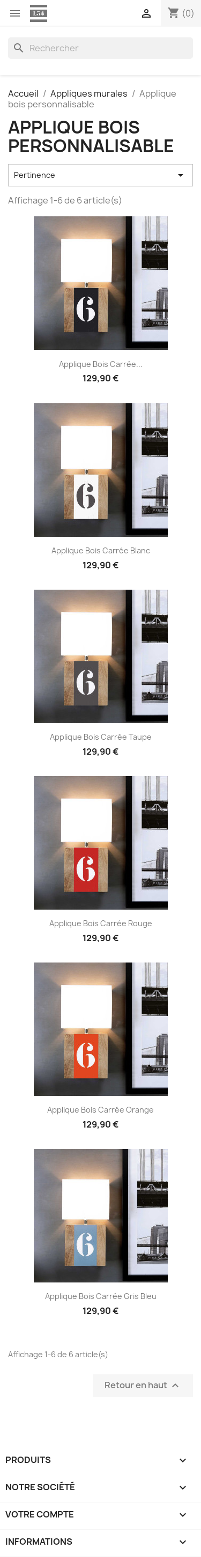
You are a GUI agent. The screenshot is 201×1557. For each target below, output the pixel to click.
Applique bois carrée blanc (100, 550)
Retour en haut (143, 1385)
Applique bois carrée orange (100, 1110)
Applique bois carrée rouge (100, 923)
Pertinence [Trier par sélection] (100, 175)
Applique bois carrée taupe (101, 737)
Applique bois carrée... (101, 364)
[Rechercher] (100, 48)
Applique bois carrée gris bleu (101, 1296)
